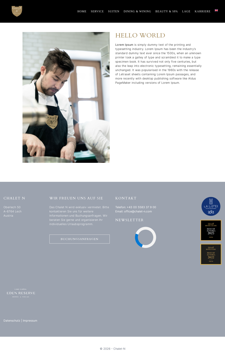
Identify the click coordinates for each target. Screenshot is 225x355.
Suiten (114, 11)
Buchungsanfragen (79, 239)
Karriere (203, 11)
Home (81, 11)
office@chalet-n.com (138, 211)
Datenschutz (12, 320)
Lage (186, 11)
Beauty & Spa (166, 11)
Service (97, 11)
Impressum (30, 320)
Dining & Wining (137, 11)
